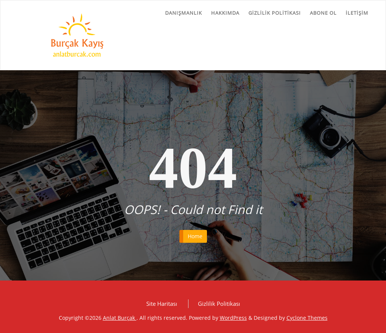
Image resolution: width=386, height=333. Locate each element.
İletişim (357, 12)
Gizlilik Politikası (274, 12)
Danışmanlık (183, 12)
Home (195, 236)
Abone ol (323, 12)
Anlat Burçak (119, 317)
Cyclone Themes (307, 317)
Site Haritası (161, 303)
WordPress (233, 317)
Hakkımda (225, 12)
